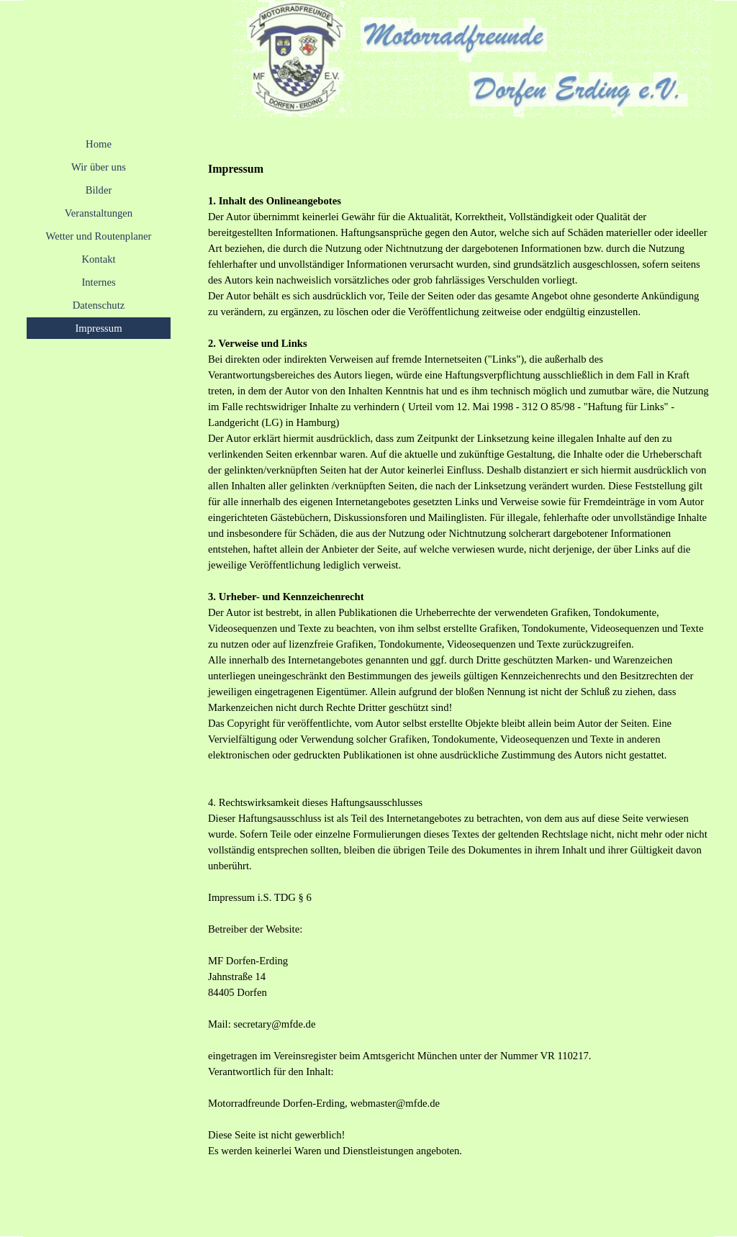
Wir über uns (98, 167)
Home (99, 144)
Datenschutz (99, 305)
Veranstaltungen (98, 213)
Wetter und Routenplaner (99, 236)
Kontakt (98, 259)
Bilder (99, 190)
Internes (98, 282)
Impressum (98, 328)
